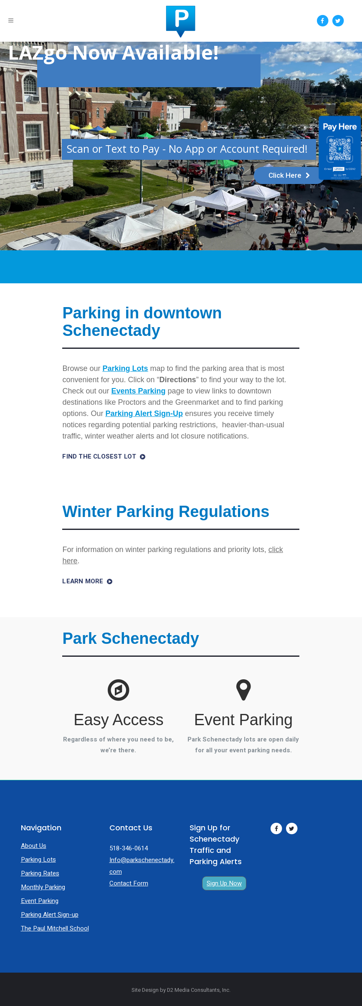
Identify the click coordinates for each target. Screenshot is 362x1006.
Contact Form (128, 883)
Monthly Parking (43, 887)
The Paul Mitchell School (55, 928)
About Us (33, 845)
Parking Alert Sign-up (49, 914)
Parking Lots (38, 859)
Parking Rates (40, 873)
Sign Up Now (224, 883)
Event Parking (39, 901)
